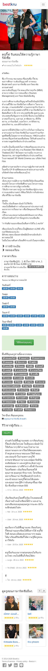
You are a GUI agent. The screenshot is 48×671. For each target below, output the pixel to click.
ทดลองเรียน (10, 250)
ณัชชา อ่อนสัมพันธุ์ (13, 614)
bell (29, 614)
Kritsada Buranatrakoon (16, 642)
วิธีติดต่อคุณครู (24, 342)
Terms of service (8, 661)
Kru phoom (33, 642)
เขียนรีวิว (7, 433)
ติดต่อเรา (32, 661)
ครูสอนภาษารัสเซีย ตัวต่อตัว (15, 419)
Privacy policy (22, 661)
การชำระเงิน (11, 246)
